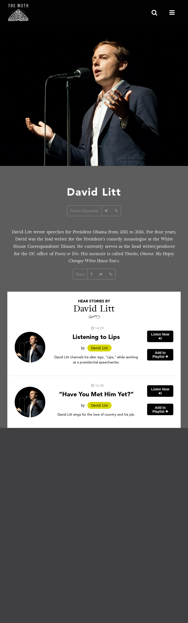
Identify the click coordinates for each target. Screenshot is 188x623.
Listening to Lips (96, 336)
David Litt (99, 348)
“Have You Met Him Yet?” (96, 394)
